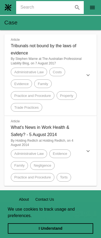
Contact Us (44, 199)
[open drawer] (92, 7)
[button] (50, 75)
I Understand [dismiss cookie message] (50, 228)
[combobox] (52, 7)
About (24, 199)
